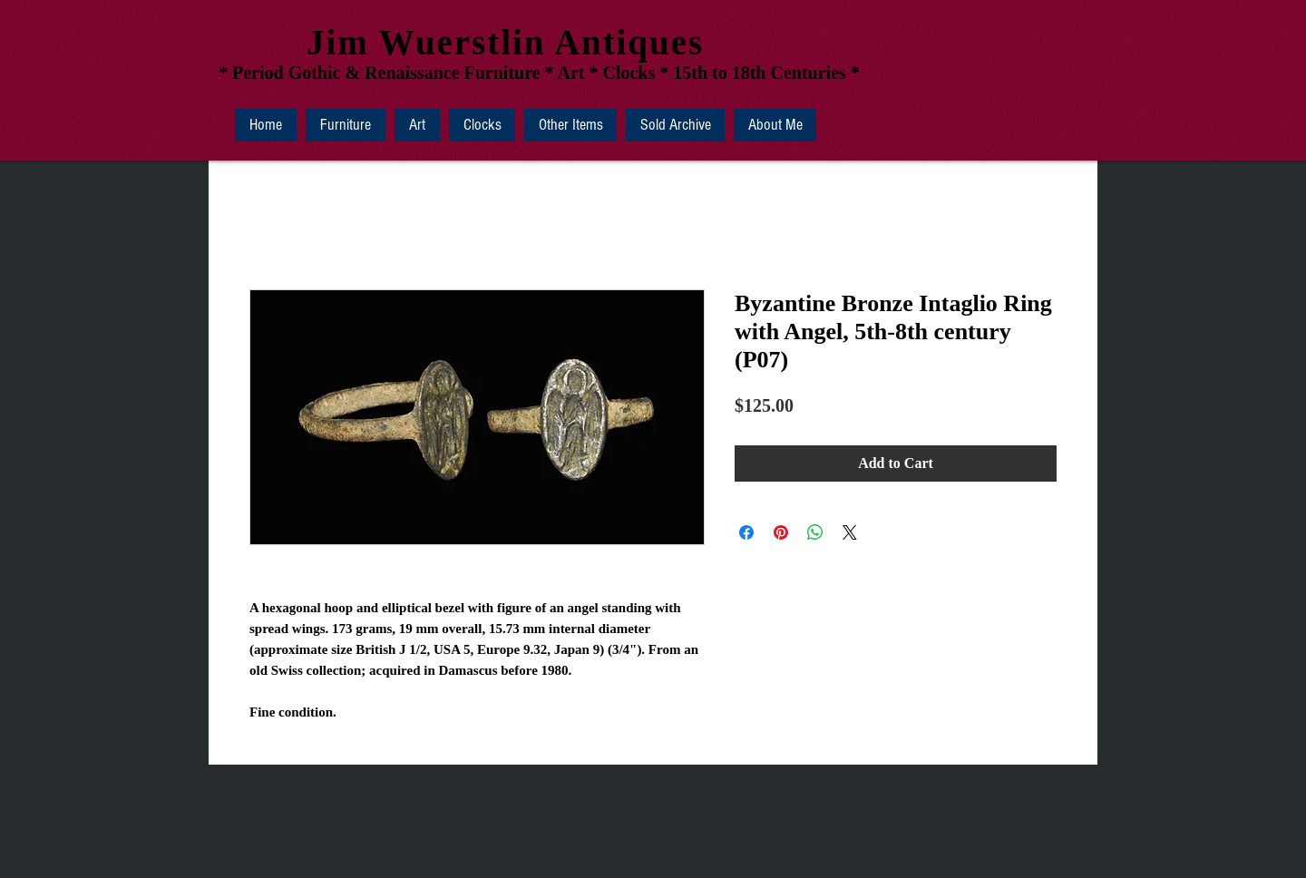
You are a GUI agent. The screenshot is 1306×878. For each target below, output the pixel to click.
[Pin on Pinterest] (781, 532)
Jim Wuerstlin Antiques (505, 42)
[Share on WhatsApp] (815, 532)
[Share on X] (850, 532)
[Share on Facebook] (746, 532)
